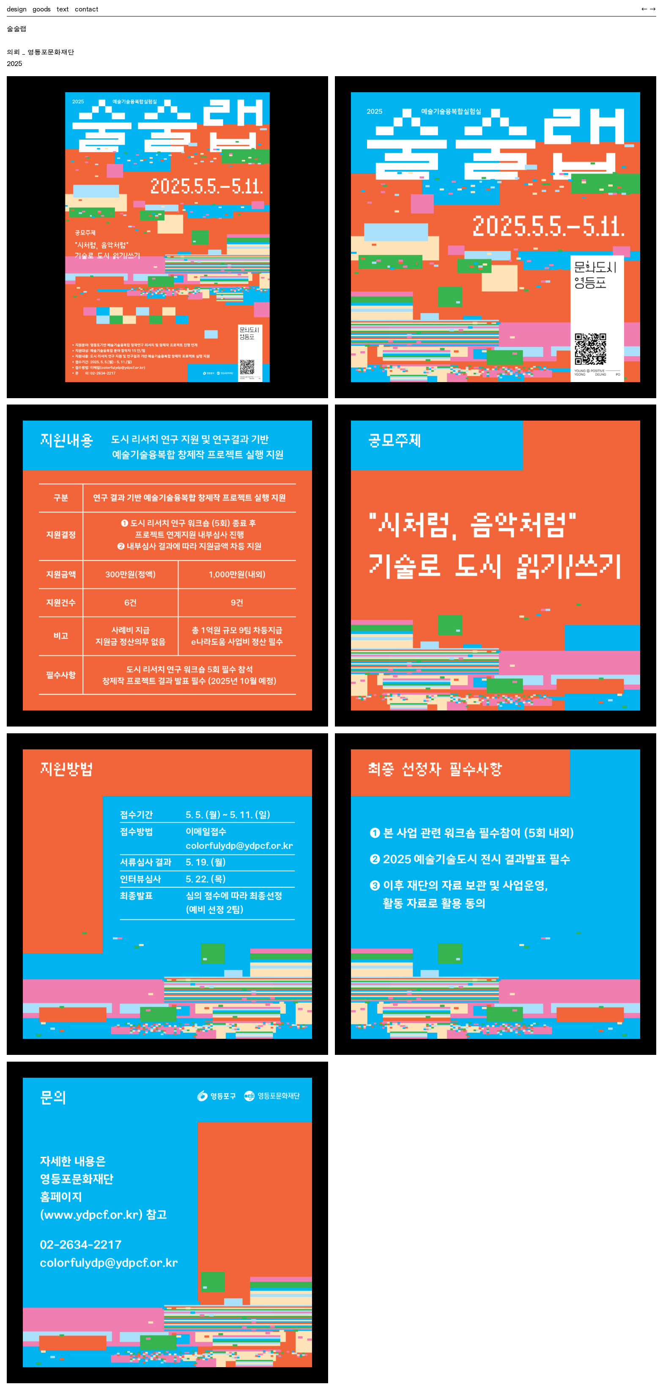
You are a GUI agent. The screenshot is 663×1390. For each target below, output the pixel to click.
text (62, 9)
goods (42, 9)
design (17, 9)
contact (87, 9)
